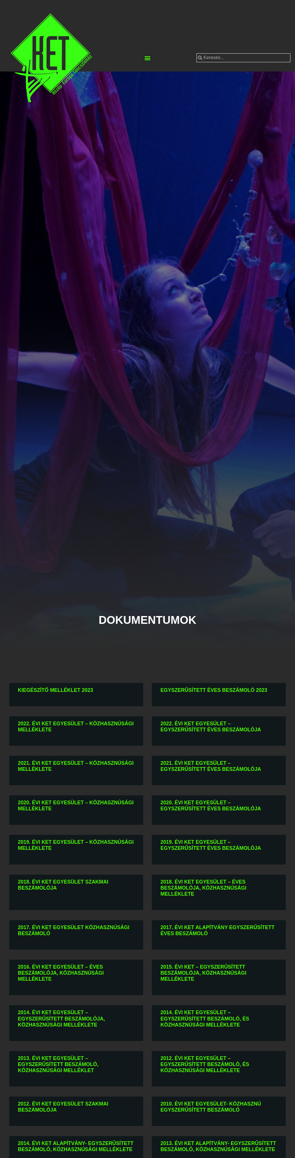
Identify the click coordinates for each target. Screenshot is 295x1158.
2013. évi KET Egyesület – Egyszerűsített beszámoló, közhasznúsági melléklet (58, 1064)
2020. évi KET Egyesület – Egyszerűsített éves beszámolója (210, 805)
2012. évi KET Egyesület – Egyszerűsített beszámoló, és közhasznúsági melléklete (204, 1064)
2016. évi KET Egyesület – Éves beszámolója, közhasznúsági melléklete (61, 973)
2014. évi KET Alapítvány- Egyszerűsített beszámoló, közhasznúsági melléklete (75, 1146)
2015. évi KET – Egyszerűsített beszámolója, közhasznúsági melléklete (203, 973)
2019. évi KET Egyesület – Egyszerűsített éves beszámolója (210, 845)
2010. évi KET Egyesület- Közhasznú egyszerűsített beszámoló (210, 1107)
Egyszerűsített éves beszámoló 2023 (213, 690)
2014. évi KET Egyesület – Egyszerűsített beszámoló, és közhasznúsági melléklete (204, 1018)
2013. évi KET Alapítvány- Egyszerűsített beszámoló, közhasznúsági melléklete (218, 1146)
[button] (147, 58)
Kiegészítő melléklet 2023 (55, 690)
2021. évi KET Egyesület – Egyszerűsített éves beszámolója (210, 766)
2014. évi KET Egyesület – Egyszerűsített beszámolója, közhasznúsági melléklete (61, 1018)
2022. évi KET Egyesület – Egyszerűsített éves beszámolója (210, 727)
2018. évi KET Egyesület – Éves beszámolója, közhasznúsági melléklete (203, 888)
